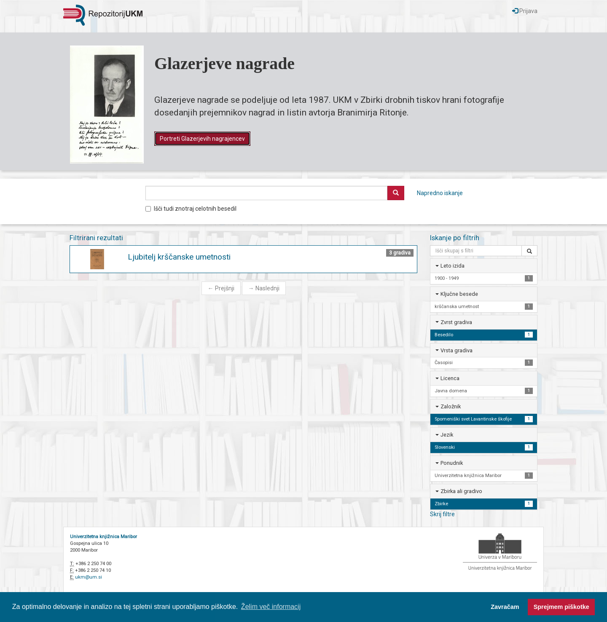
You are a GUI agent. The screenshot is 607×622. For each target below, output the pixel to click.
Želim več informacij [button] (271, 606)
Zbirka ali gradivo (461, 491)
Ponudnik (451, 463)
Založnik (450, 406)
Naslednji (263, 288)
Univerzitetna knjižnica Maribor (103, 536)
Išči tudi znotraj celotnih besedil (190, 208)
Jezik (446, 435)
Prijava (524, 11)
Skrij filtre (442, 514)
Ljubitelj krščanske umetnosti (179, 257)
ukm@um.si (88, 577)
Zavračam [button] (505, 606)
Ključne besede (459, 294)
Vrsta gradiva (456, 350)
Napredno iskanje (440, 193)
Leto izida (452, 266)
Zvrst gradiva (456, 322)
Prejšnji (221, 288)
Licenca (449, 378)
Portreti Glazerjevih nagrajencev (202, 138)
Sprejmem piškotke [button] (561, 606)
